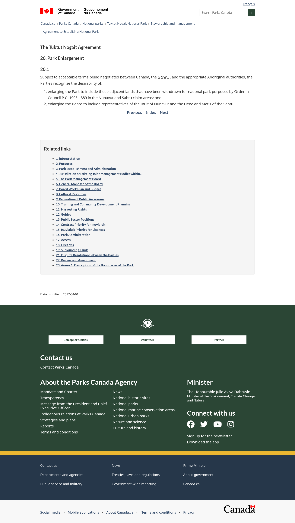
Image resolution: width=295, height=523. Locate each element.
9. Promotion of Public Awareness (80, 199)
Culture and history (129, 427)
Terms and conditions (59, 432)
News (117, 391)
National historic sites (131, 397)
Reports (47, 426)
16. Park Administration (73, 235)
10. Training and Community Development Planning (93, 204)
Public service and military (61, 484)
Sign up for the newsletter (209, 436)
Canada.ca (48, 23)
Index (151, 112)
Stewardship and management (173, 23)
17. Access (63, 240)
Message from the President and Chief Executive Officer (73, 405)
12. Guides (63, 214)
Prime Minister (195, 465)
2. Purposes (64, 164)
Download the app (203, 442)
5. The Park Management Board (78, 179)
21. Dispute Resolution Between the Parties (87, 255)
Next (164, 112)
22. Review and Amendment (76, 260)
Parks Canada (69, 23)
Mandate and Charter (58, 391)
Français (249, 4)
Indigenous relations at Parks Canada (72, 414)
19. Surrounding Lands (72, 250)
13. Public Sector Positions (75, 219)
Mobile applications (83, 512)
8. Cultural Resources (71, 194)
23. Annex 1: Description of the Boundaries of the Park (95, 265)
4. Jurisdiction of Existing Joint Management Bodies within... (99, 174)
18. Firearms (65, 245)
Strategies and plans (58, 420)
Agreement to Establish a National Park (71, 32)
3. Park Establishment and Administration (86, 169)
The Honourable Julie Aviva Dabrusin (221, 395)
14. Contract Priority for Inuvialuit (81, 225)
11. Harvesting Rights (71, 209)
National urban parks (131, 415)
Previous (134, 112)
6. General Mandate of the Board (79, 184)
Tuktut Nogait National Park (127, 23)
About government (198, 474)
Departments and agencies (61, 474)
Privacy (189, 512)
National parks (92, 23)
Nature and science (129, 421)
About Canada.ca (119, 512)
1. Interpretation (68, 158)
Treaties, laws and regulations (136, 474)
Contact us (48, 465)
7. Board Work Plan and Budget (78, 189)
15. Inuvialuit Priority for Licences (80, 230)
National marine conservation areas (144, 409)
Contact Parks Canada (59, 367)
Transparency (52, 397)
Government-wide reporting (134, 484)
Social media (50, 512)
